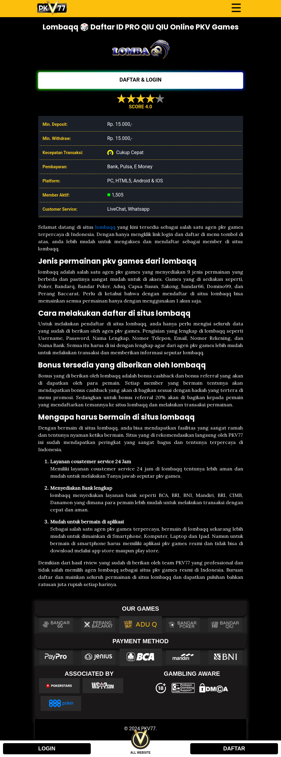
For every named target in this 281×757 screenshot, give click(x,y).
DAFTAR (234, 749)
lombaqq (105, 227)
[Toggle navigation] (236, 8)
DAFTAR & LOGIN (140, 79)
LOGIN (46, 749)
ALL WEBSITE (140, 752)
